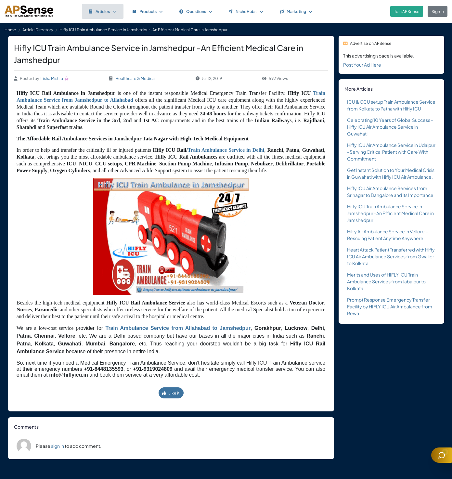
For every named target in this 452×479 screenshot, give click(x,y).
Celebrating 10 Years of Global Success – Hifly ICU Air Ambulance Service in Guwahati (390, 126)
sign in (57, 446)
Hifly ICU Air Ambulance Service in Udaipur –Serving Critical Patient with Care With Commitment (391, 152)
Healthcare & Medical (135, 78)
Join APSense (407, 11)
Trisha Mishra (51, 78)
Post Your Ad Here (362, 65)
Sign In (438, 11)
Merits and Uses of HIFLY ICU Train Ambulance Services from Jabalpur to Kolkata (386, 281)
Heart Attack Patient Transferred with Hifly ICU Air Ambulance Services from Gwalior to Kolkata (391, 256)
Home (10, 29)
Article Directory (37, 29)
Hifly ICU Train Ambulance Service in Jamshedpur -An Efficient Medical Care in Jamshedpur (390, 213)
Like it (171, 392)
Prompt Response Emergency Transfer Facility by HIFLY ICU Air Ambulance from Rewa (389, 306)
